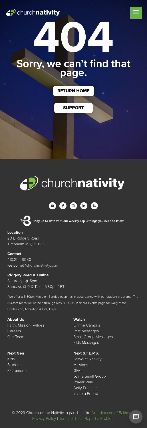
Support (73, 108)
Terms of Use (70, 418)
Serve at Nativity (87, 359)
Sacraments (17, 370)
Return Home (73, 91)
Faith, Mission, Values (25, 325)
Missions (80, 364)
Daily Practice (85, 387)
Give (77, 370)
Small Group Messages (93, 336)
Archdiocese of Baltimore (113, 412)
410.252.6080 (19, 259)
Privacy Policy (44, 418)
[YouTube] (52, 205)
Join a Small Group (89, 376)
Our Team (15, 336)
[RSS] (94, 205)
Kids (11, 359)
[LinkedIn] (83, 205)
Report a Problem (100, 418)
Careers (14, 331)
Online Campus (86, 325)
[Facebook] (62, 205)
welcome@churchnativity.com (32, 265)
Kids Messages (86, 342)
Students (14, 364)
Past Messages (86, 331)
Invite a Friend (85, 393)
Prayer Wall (83, 382)
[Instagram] (73, 205)
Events (92, 303)
